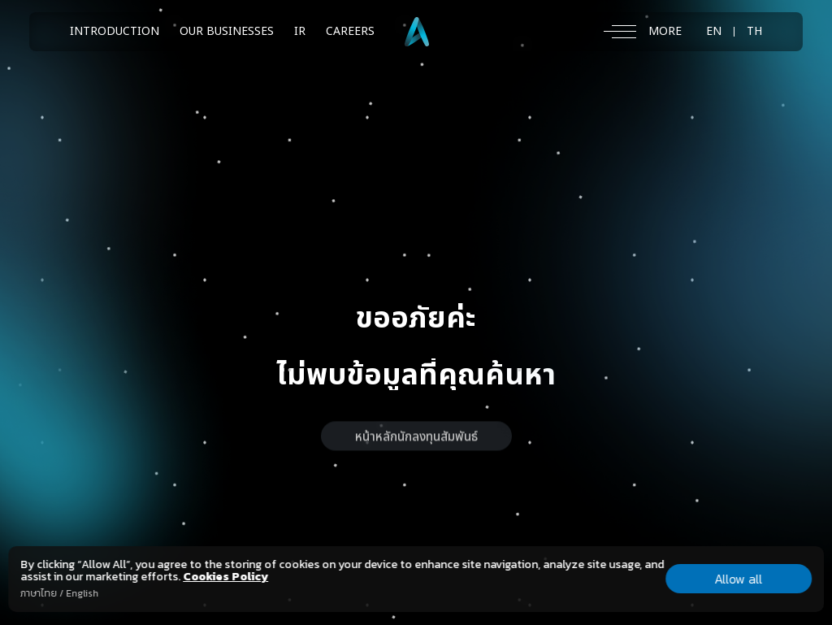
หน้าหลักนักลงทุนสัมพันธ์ (416, 450)
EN (714, 31)
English (82, 593)
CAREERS (350, 31)
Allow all (738, 578)
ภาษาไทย (38, 593)
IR (300, 31)
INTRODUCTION (114, 31)
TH (754, 31)
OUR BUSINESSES (227, 31)
